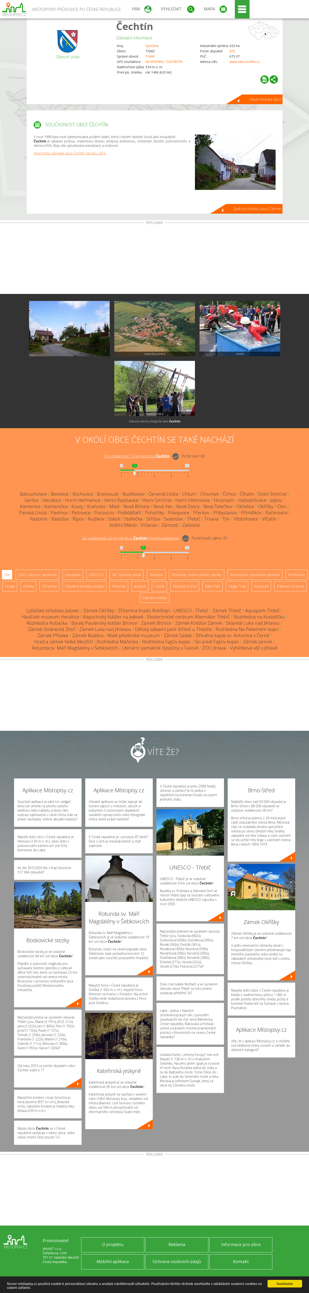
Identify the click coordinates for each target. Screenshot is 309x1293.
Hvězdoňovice (252, 500)
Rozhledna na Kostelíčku (259, 617)
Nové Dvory (188, 506)
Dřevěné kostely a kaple (84, 586)
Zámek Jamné (257, 642)
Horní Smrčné (156, 500)
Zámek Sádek (178, 635)
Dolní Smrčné (272, 494)
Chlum (189, 494)
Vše (7, 574)
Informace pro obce (241, 1244)
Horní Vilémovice (192, 500)
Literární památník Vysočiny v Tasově (160, 648)
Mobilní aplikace (113, 1261)
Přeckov (201, 513)
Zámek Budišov (88, 635)
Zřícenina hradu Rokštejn (144, 610)
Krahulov (96, 506)
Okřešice (245, 506)
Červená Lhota (163, 494)
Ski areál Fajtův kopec (217, 642)
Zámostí (169, 525)
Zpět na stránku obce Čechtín (257, 208)
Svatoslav (173, 519)
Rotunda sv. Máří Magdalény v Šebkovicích (75, 648)
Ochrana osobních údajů (177, 1261)
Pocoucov (104, 513)
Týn (226, 519)
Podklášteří (129, 513)
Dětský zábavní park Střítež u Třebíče (173, 629)
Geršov (31, 500)
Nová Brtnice (137, 506)
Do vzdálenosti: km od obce (137, 456)
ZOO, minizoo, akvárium (37, 574)
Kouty (77, 506)
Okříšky (265, 506)
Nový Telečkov (217, 506)
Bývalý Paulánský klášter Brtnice (104, 623)
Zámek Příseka (52, 635)
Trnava (211, 519)
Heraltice (52, 500)
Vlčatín (269, 519)
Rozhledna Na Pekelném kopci (247, 629)
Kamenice (30, 506)
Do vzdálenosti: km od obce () (131, 538)
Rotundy (119, 586)
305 (232, 51)
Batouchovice (33, 494)
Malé (114, 506)
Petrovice (81, 513)
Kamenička (56, 506)
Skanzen (156, 574)
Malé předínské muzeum (134, 635)
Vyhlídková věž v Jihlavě (253, 648)
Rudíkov (96, 519)
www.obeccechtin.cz (245, 61)
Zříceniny (49, 586)
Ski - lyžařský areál (126, 574)
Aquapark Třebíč (262, 610)
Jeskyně (140, 586)
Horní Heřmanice (82, 500)
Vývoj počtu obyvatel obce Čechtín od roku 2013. (70, 153)
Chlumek (209, 494)
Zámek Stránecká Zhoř (51, 629)
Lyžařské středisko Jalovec (52, 610)
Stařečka (133, 519)
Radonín (38, 519)
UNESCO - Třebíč (191, 610)
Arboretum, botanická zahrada (255, 574)
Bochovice (83, 494)
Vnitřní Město (123, 525)
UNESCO (96, 574)
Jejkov (276, 500)
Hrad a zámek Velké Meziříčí (63, 642)
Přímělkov (251, 513)
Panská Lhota (33, 513)
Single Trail (237, 586)
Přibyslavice (225, 513)
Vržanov (149, 525)
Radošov (60, 519)
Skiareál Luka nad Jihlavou (253, 623)
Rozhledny (296, 574)
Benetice (60, 494)
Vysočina (152, 46)
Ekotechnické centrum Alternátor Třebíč (188, 617)
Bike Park (212, 586)
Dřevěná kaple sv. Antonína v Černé (232, 635)
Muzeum (261, 586)
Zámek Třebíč (226, 610)
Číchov (229, 494)
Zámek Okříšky (98, 610)
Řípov (78, 519)
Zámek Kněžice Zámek (198, 623)
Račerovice (276, 513)
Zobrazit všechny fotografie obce (154, 421)
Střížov (153, 519)
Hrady (10, 586)
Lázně (159, 586)
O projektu (113, 1244)
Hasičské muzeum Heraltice (50, 617)
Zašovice (191, 525)
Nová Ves (162, 506)
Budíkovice (133, 494)
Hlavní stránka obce (265, 99)
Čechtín (134, 26)
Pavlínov (59, 513)
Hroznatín (224, 500)
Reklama (176, 1244)
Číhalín (247, 494)
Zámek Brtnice (156, 623)
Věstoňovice (246, 519)
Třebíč (150, 56)
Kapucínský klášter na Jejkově (113, 617)
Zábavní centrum (290, 586)
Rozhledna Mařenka (117, 642)
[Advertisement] (154, 259)
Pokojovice (178, 513)
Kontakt (241, 1261)
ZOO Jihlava (214, 648)
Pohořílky (154, 513)
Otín (281, 506)
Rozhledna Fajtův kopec (166, 642)
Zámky (28, 586)
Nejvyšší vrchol (185, 586)
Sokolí (114, 519)
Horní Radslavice (121, 500)
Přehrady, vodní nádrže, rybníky (196, 574)
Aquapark (73, 574)
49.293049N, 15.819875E (163, 61)
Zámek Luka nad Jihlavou (105, 629)
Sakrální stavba (154, 597)
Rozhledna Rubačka (47, 623)
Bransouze (108, 494)
